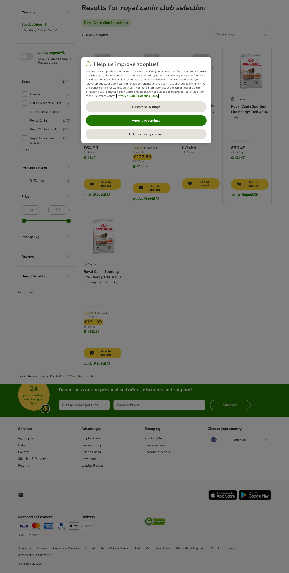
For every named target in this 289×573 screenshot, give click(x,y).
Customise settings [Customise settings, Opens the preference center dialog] (146, 107)
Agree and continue (146, 120)
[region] (146, 100)
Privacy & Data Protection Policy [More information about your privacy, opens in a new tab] (137, 96)
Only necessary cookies (146, 134)
